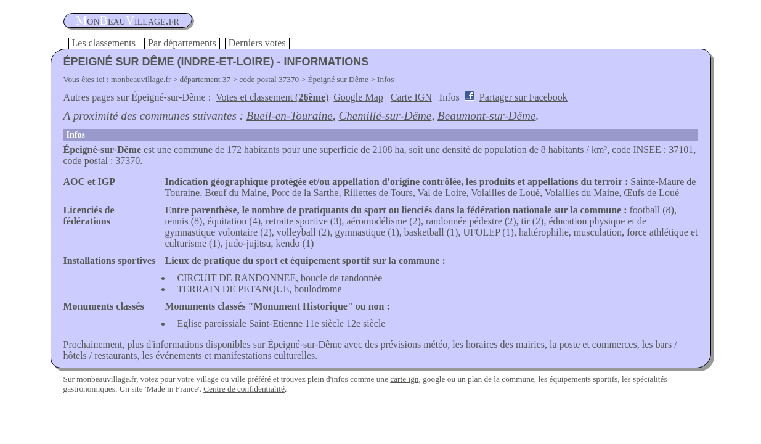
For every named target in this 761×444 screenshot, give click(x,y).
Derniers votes (257, 43)
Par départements (182, 43)
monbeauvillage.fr (141, 79)
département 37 (205, 79)
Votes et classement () (272, 97)
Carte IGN (411, 97)
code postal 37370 (269, 79)
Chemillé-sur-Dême (384, 115)
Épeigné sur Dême (337, 79)
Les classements (104, 43)
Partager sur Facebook (523, 97)
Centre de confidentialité (244, 388)
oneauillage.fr (127, 20)
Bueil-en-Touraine (289, 115)
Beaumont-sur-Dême (486, 115)
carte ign (404, 379)
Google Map (358, 97)
